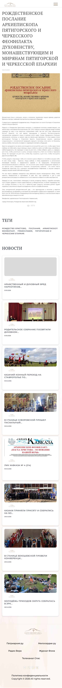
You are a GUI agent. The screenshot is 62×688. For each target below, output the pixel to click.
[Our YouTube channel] (33, 668)
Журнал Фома (47, 651)
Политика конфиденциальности (30, 675)
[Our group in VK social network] (25, 668)
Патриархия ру (15, 643)
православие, (25, 231)
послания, (35, 228)
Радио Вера (15, 651)
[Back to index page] (10, 6)
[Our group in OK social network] (37, 668)
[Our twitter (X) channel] (29, 668)
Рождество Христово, (14, 228)
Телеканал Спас (31, 658)
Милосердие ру (47, 643)
